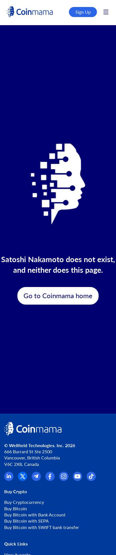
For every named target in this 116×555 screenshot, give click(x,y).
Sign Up (83, 12)
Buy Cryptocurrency (24, 502)
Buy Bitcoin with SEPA (26, 520)
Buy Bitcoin (15, 508)
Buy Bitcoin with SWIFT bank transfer (41, 527)
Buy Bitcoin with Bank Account (35, 514)
